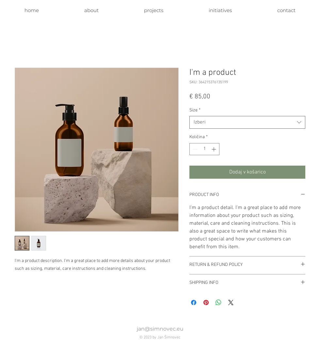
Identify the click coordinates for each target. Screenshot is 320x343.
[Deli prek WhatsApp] (218, 302)
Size (194, 110)
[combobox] (247, 122)
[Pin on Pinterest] (206, 302)
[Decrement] (194, 149)
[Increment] (214, 149)
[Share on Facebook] (194, 302)
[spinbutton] (204, 149)
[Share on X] (231, 302)
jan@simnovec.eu (160, 329)
